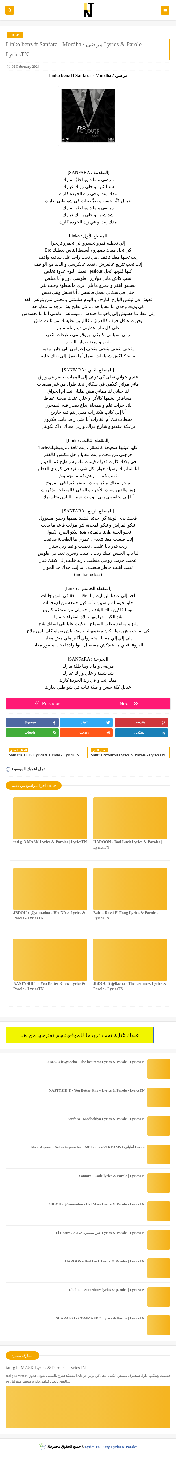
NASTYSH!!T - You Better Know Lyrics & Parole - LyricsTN (97, 1090)
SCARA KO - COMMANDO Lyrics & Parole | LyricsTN (100, 1318)
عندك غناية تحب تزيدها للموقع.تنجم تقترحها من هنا (79, 1035)
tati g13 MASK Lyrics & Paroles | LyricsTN (50, 842)
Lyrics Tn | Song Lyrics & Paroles (110, 1446)
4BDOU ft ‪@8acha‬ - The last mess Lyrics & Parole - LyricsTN (96, 1062)
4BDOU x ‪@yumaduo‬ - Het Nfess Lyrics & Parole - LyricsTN (97, 1204)
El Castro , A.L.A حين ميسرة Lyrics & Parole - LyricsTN (100, 1233)
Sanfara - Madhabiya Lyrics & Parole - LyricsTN (106, 1119)
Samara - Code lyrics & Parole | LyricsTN (112, 1176)
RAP (15, 35)
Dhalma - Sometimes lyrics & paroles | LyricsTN (107, 1290)
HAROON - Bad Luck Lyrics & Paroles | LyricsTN (105, 1261)
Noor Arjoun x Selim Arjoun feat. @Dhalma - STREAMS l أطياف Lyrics (88, 1147)
